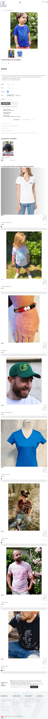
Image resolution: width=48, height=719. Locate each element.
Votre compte (28, 695)
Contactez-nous (15, 704)
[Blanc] (2, 226)
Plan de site (3, 705)
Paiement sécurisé (16, 703)
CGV (14, 699)
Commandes (27, 701)
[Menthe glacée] (4, 670)
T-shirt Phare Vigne (4, 538)
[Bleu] (8, 92)
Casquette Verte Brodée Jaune (7, 412)
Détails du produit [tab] (26, 119)
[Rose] (1, 606)
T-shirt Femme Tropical (5, 474)
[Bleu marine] (1, 226)
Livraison (2, 703)
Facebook (38, 701)
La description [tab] (16, 119)
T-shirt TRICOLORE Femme (6, 222)
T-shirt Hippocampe (4, 666)
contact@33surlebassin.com (32, 684)
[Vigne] (1, 542)
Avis (34, 119)
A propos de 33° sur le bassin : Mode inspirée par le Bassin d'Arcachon (6, 700)
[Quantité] (9, 99)
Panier (5, 103)
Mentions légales (16, 701)
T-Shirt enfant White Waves (6, 286)
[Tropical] (1, 478)
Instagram (38, 699)
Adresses (26, 704)
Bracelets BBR (3, 350)
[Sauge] (2, 670)
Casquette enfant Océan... (6, 157)
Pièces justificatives (28, 706)
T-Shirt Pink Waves (4, 602)
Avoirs (26, 703)
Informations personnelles (29, 699)
